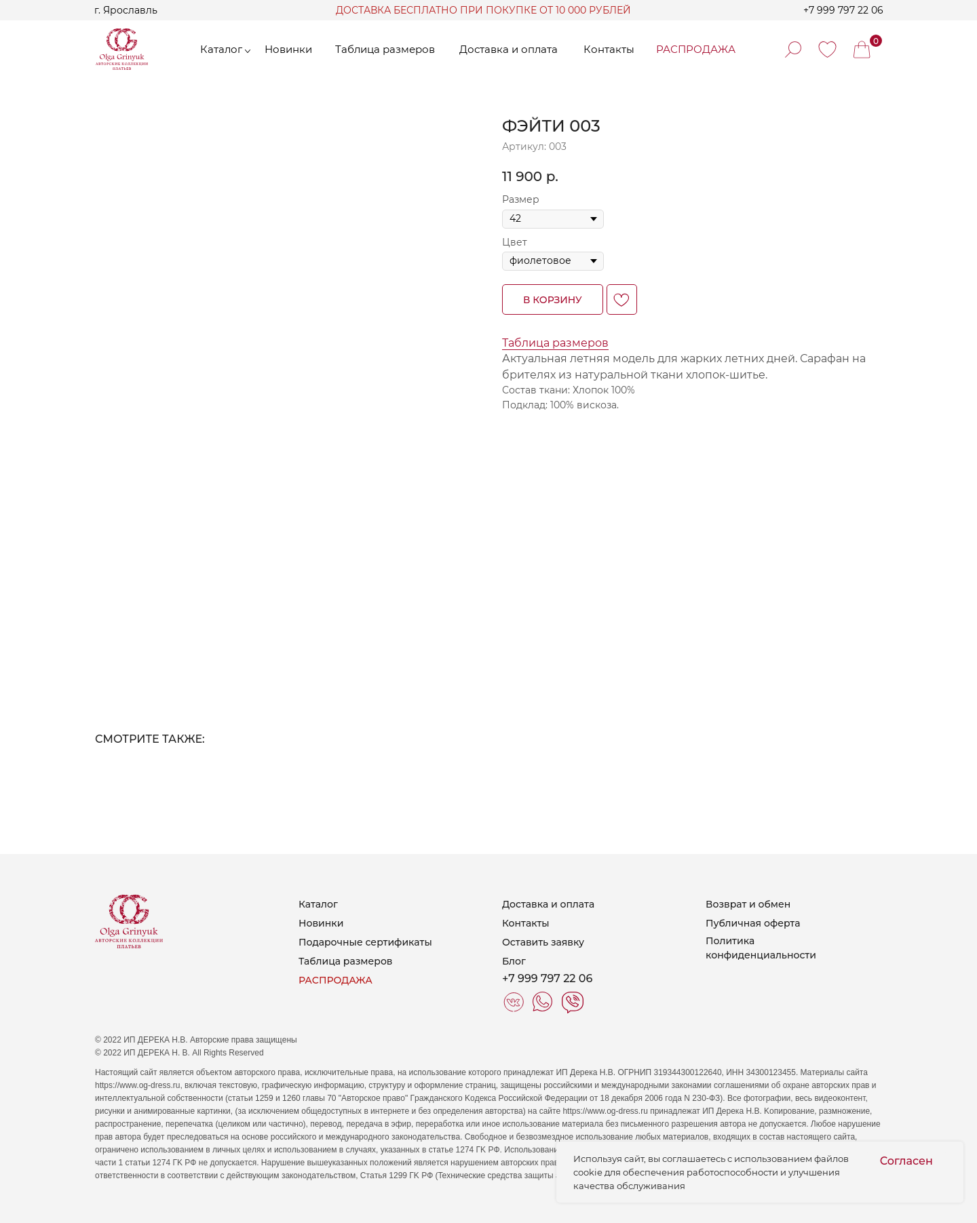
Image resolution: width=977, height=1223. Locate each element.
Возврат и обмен (748, 904)
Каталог (318, 904)
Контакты (526, 923)
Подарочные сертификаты (365, 942)
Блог (514, 961)
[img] (827, 49)
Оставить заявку (543, 942)
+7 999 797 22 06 (843, 10)
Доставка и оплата (548, 904)
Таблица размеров (555, 342)
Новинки (321, 923)
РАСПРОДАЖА (335, 980)
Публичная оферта (753, 923)
